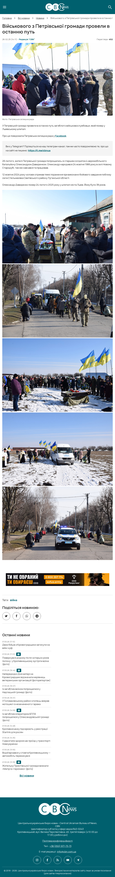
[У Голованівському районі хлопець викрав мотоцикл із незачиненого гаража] (25, 702)
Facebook (60, 135)
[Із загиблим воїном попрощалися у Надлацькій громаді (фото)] (21, 690)
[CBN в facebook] (47, 860)
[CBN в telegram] (78, 860)
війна (13, 600)
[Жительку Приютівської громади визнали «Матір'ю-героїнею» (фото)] (25, 767)
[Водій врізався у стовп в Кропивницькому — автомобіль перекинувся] (26, 754)
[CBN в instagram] (37, 860)
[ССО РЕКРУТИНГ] (57, 579)
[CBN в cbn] (58, 860)
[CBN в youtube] (68, 860)
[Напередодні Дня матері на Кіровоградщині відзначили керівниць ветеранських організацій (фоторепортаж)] (26, 677)
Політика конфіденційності (57, 840)
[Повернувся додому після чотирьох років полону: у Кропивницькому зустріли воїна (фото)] (25, 661)
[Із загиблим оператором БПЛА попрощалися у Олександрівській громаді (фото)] (25, 717)
